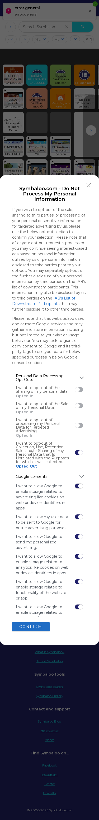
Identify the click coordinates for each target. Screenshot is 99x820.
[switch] (79, 389)
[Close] (89, 185)
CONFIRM (30, 626)
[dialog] (49, 410)
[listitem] (49, 377)
